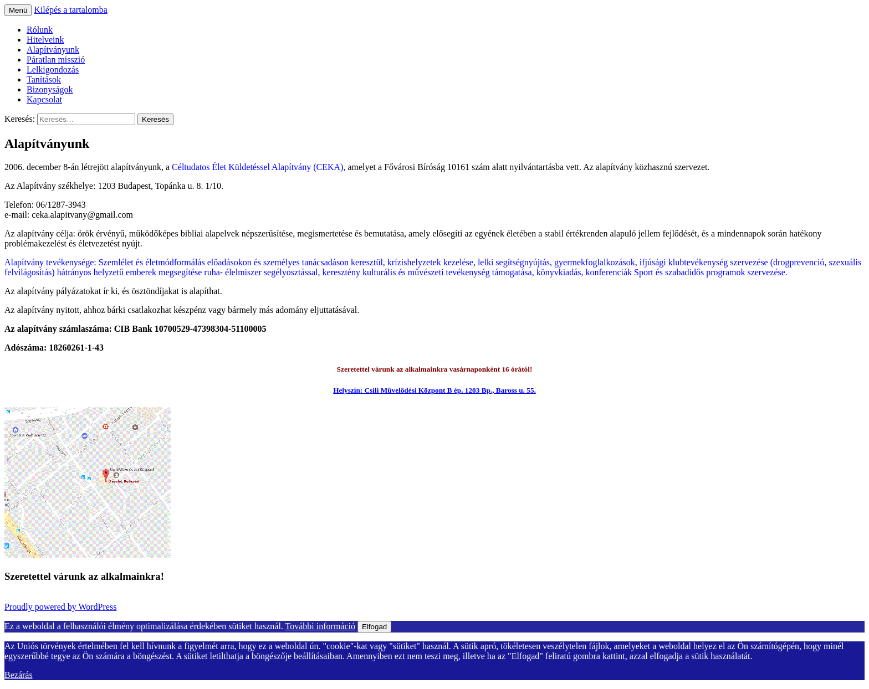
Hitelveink (45, 39)
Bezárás (18, 675)
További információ (320, 626)
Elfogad (374, 627)
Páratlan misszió (56, 59)
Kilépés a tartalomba (70, 9)
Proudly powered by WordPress (60, 606)
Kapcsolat (44, 99)
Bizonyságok (50, 89)
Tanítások (44, 79)
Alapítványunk (53, 49)
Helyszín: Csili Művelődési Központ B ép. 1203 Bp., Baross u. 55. (434, 390)
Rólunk (40, 29)
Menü (18, 10)
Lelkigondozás (53, 69)
